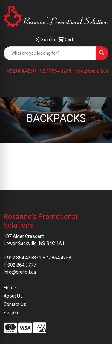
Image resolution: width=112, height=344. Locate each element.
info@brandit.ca (92, 71)
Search (11, 313)
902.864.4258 (21, 71)
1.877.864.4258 (55, 71)
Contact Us (15, 304)
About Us (13, 296)
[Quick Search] (50, 53)
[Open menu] (100, 88)
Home (10, 288)
